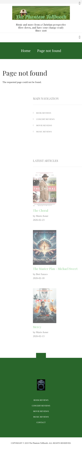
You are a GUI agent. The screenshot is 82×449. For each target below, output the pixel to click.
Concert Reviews (41, 406)
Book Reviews (41, 400)
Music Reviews (41, 417)
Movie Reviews (41, 411)
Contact (41, 422)
